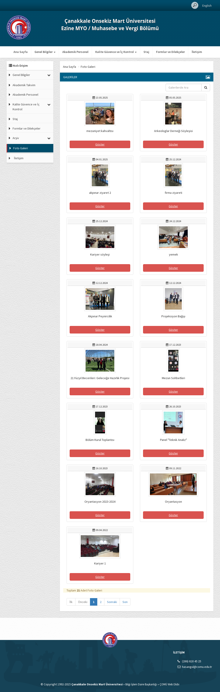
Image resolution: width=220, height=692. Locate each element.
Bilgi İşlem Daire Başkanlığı (141, 684)
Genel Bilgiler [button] (44, 52)
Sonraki (112, 602)
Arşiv (16, 138)
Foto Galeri (20, 148)
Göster (100, 144)
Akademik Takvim (24, 85)
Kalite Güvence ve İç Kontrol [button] (116, 52)
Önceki (82, 602)
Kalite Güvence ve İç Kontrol (26, 106)
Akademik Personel (75, 52)
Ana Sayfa (20, 52)
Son (125, 602)
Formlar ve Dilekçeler (170, 52)
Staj (146, 52)
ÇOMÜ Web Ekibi (169, 684)
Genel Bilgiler (21, 75)
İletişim (197, 52)
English (207, 6)
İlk (71, 602)
